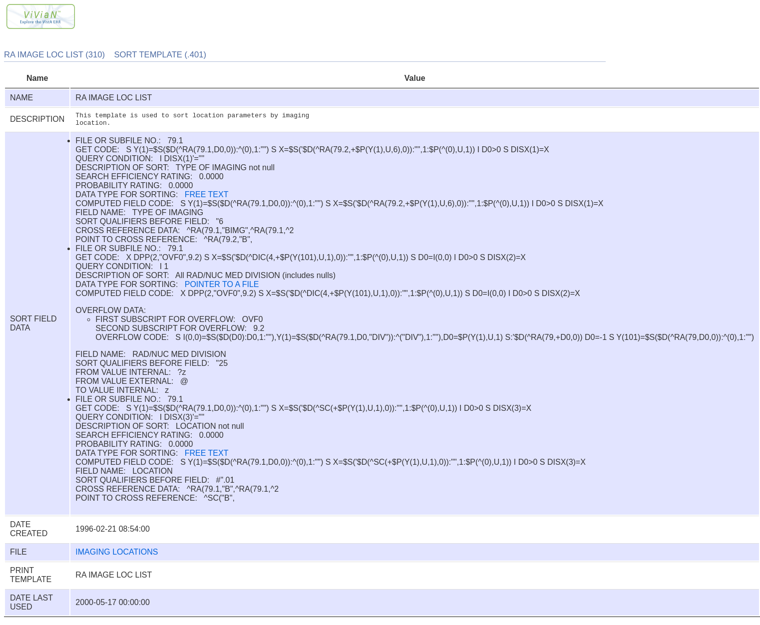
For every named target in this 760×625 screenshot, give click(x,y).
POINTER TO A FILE (222, 287)
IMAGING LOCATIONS (116, 555)
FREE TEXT (207, 197)
